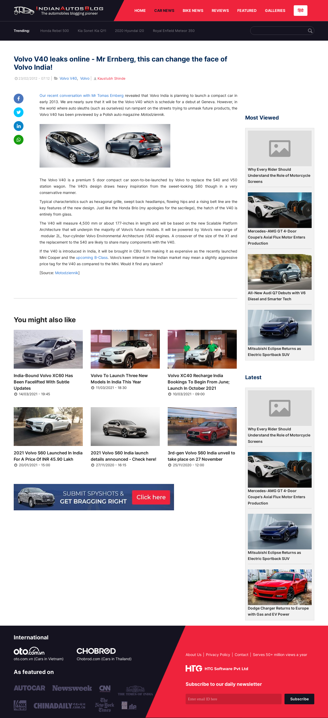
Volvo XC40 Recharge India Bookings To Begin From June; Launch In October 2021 (199, 382)
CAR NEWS (164, 10)
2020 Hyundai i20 (129, 30)
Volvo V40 (68, 78)
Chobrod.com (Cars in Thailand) (104, 659)
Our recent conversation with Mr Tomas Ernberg (82, 95)
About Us (193, 654)
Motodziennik (66, 272)
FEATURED (247, 10)
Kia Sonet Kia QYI (92, 30)
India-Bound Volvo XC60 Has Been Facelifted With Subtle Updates (43, 382)
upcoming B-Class (92, 257)
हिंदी (300, 10)
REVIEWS (220, 10)
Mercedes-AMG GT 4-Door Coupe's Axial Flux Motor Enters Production (276, 237)
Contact (241, 654)
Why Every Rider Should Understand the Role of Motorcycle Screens (279, 175)
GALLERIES (275, 10)
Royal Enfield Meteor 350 (174, 30)
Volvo (84, 78)
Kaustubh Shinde (109, 78)
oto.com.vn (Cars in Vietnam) (39, 659)
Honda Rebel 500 (54, 30)
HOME (140, 10)
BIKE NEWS (193, 10)
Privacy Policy (218, 654)
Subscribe (299, 699)
